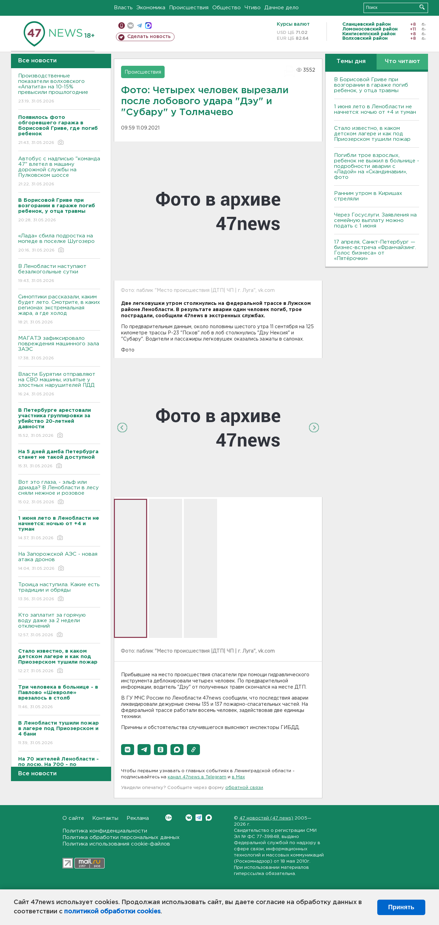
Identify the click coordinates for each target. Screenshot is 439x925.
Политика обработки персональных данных (121, 837)
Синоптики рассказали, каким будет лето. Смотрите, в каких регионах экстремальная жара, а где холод (59, 310)
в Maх (238, 777)
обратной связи (244, 788)
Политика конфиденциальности (104, 831)
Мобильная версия (121, 25)
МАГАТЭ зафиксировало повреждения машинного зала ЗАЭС (59, 348)
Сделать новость (149, 37)
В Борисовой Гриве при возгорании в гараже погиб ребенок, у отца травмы (371, 85)
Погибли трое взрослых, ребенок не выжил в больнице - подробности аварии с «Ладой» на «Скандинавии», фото (376, 166)
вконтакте (130, 25)
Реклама (138, 818)
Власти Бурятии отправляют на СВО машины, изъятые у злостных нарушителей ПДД (59, 384)
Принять (401, 907)
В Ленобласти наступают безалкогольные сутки (59, 274)
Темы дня (351, 61)
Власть (123, 7)
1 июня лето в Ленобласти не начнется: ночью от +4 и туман (375, 109)
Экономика (151, 7)
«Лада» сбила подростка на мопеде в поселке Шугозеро (59, 243)
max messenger (148, 25)
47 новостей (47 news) (266, 818)
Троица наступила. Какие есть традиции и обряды (59, 592)
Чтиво (253, 7)
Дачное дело (281, 7)
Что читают (402, 61)
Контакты (105, 818)
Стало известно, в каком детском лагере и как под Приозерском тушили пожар (372, 133)
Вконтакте (168, 817)
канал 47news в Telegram (197, 777)
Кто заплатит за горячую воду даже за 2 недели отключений (59, 625)
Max (208, 817)
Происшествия (189, 7)
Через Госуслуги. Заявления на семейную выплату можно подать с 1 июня (375, 220)
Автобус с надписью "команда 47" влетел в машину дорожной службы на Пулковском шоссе (59, 172)
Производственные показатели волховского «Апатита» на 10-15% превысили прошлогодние (59, 89)
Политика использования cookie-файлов (116, 844)
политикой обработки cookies (112, 911)
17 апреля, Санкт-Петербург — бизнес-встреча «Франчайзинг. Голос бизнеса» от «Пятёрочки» (375, 250)
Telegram (198, 817)
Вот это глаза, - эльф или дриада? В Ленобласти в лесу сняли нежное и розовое (59, 492)
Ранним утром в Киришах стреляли (368, 196)
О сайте (73, 818)
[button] (127, 749)
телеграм (139, 25)
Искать (422, 7)
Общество (226, 7)
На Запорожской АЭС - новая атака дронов (59, 561)
